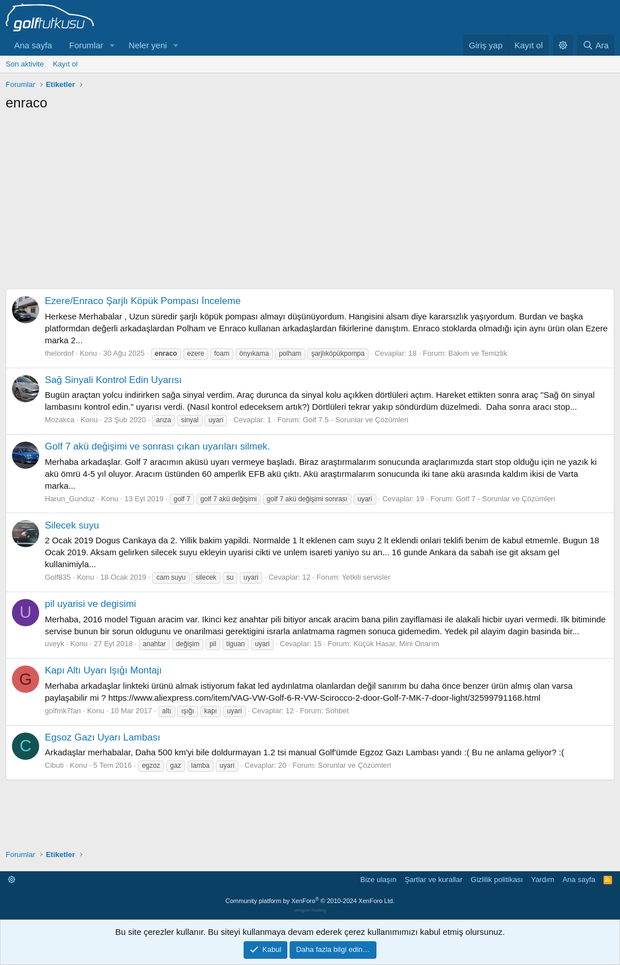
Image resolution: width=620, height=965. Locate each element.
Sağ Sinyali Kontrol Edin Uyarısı (113, 380)
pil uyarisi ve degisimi (90, 603)
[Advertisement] (310, 197)
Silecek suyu (72, 525)
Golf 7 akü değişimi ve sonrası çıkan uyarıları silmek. (157, 446)
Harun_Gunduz (70, 498)
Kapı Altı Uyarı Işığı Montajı (103, 670)
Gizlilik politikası (497, 879)
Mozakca (59, 419)
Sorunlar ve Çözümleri (354, 765)
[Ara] (595, 45)
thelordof (59, 353)
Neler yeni (148, 45)
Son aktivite (25, 64)
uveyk (54, 643)
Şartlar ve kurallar (434, 879)
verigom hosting (310, 910)
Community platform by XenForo (310, 900)
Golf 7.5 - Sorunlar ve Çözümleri (355, 419)
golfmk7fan (63, 710)
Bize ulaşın (379, 879)
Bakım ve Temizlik (477, 353)
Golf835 (58, 577)
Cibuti (54, 765)
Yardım (542, 879)
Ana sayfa (33, 45)
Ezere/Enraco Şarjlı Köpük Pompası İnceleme (143, 301)
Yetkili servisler (366, 577)
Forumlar (86, 45)
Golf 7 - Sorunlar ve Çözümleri (505, 498)
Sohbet (337, 710)
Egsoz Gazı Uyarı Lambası (102, 737)
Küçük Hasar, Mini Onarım (396, 643)
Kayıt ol (65, 64)
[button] (112, 45)
